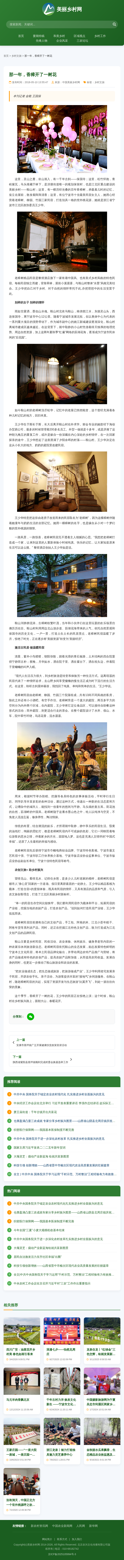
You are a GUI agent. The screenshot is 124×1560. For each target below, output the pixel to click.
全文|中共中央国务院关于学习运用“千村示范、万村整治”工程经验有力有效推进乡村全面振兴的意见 (64, 1274)
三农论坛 (82, 40)
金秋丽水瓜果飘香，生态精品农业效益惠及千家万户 (101, 1454)
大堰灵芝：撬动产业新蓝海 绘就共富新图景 (41, 1156)
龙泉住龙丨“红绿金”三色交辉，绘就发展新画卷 (101, 1354)
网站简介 (47, 1539)
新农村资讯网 (39, 1525)
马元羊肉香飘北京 (17, 1399)
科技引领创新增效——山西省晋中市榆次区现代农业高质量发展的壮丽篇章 (61, 1265)
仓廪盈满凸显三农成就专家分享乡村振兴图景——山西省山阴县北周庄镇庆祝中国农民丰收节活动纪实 (64, 1212)
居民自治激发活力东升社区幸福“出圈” (38, 1256)
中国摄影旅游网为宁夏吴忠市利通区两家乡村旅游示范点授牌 (101, 1404)
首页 (21, 36)
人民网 (80, 1525)
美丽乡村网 (62, 9)
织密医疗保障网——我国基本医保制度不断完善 (44, 1129)
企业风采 (62, 40)
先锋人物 (41, 40)
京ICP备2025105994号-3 (62, 1554)
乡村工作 (100, 36)
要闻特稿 (38, 36)
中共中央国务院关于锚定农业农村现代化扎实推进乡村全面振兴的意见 (58, 1203)
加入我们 (77, 1539)
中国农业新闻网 (62, 1525)
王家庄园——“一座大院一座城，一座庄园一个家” (21, 1454)
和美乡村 (59, 36)
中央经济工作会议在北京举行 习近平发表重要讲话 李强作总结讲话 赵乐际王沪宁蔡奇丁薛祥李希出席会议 (64, 1103)
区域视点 (79, 36)
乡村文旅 (17, 55)
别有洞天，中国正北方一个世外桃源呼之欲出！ (20, 1505)
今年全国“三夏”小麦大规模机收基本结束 (39, 1230)
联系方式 (62, 1539)
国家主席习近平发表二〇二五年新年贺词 (40, 1147)
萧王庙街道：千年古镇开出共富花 (35, 1112)
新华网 (93, 1525)
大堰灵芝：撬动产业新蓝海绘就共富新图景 (41, 1247)
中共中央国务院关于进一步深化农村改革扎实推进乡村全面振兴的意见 (58, 1239)
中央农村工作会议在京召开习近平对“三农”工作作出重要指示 (52, 1283)
